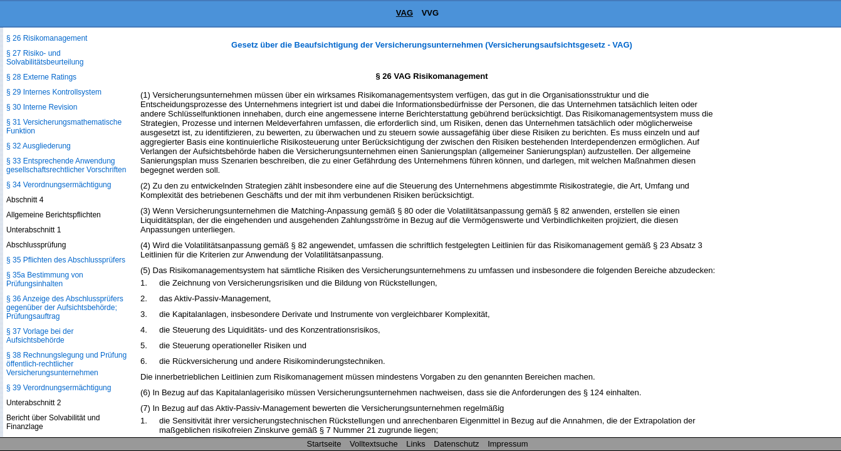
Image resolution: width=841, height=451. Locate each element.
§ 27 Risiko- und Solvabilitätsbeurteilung (44, 57)
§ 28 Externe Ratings (41, 77)
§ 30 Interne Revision (41, 107)
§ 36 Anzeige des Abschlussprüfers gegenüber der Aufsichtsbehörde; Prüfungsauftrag (64, 307)
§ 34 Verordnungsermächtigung (58, 184)
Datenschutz (456, 443)
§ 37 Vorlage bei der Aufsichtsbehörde (39, 336)
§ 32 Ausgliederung (38, 146)
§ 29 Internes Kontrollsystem (54, 92)
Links (415, 443)
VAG (404, 13)
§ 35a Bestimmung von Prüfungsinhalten (44, 279)
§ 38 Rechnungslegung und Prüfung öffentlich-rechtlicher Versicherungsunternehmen (66, 364)
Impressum (508, 443)
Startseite (324, 443)
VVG (430, 13)
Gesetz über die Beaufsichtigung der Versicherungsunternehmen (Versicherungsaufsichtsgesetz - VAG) (431, 44)
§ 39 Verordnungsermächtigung (58, 387)
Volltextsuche (374, 443)
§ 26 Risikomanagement (46, 38)
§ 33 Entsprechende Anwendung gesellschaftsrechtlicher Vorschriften (66, 165)
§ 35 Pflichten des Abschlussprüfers (65, 260)
